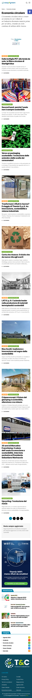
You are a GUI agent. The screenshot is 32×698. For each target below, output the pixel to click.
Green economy (16, 645)
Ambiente (16, 640)
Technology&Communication (12, 695)
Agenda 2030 (16, 637)
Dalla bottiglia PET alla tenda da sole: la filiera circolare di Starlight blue (16, 61)
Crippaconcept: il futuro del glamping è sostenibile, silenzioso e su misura (14, 399)
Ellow (27, 695)
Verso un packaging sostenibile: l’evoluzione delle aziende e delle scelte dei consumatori (15, 157)
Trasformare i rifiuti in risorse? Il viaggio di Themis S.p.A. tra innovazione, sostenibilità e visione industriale (15, 207)
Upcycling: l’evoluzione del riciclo (14, 502)
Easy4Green (6, 73)
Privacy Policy (5, 679)
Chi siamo (4, 676)
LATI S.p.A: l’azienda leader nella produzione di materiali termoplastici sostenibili (15, 303)
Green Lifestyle (16, 648)
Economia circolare (11, 9)
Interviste (4, 56)
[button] (30, 12)
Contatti (18, 676)
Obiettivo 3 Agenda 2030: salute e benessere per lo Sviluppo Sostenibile (18, 598)
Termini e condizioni (7, 682)
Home (3, 9)
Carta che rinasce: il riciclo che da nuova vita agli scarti (16, 255)
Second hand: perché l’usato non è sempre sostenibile (15, 108)
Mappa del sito (20, 682)
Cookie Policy (19, 679)
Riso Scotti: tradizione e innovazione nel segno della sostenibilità (14, 351)
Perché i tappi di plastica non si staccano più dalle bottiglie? (20, 616)
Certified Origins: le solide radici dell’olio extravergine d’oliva (20, 625)
